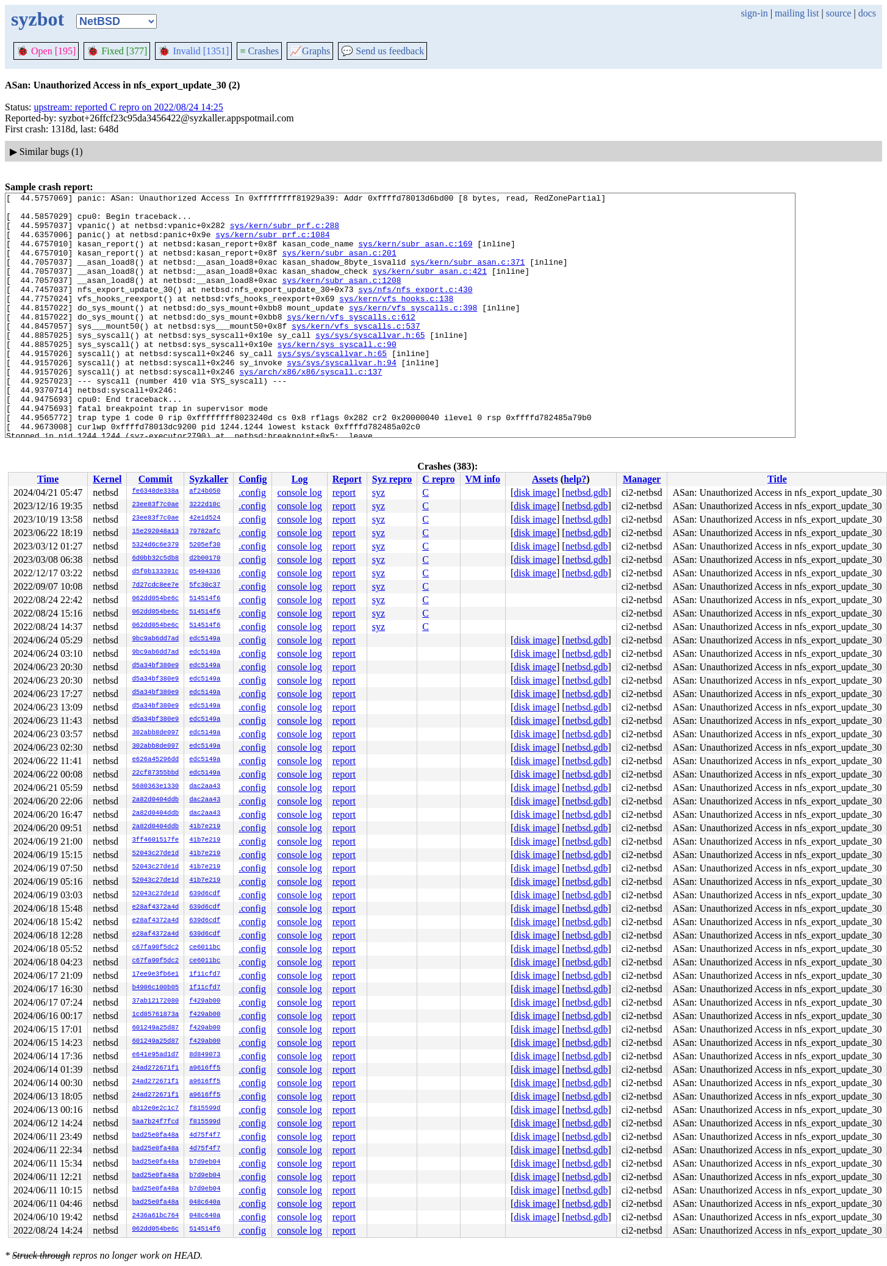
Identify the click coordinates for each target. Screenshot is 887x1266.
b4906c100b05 (155, 988)
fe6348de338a (155, 491)
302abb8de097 (155, 733)
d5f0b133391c (155, 572)
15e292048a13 (155, 532)
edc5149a (204, 639)
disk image (535, 492)
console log (299, 492)
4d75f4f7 (204, 1135)
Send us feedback (382, 51)
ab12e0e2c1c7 (155, 1108)
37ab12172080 (155, 1001)
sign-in (754, 13)
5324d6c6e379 (155, 545)
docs (867, 13)
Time (48, 479)
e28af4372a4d (155, 907)
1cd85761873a (155, 1014)
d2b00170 (204, 558)
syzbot (37, 19)
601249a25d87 (155, 1028)
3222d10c (204, 505)
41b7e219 (204, 827)
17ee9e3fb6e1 (155, 974)
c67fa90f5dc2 (155, 947)
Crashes (259, 51)
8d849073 (204, 1055)
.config (252, 492)
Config (253, 479)
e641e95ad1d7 (155, 1055)
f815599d (204, 1108)
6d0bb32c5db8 (155, 558)
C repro (438, 479)
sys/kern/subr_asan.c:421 (430, 287)
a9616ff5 (204, 1068)
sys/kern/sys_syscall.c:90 (337, 375)
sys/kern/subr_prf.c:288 (284, 232)
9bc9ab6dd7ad (155, 639)
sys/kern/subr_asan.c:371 (468, 276)
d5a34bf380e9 (155, 666)
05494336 (204, 572)
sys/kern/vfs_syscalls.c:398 (413, 331)
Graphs (310, 51)
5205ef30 (204, 545)
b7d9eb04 (204, 1162)
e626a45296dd (155, 760)
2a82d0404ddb (155, 800)
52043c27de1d (155, 853)
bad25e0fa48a (155, 1135)
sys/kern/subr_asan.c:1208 (341, 298)
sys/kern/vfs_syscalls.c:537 (356, 353)
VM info (482, 479)
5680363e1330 (155, 786)
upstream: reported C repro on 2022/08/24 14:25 (128, 107)
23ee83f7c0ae (155, 505)
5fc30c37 (204, 585)
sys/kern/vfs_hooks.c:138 (396, 320)
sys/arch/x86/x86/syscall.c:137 (310, 407)
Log (300, 479)
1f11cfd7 (204, 974)
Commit (155, 479)
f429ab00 (204, 1001)
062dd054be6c (155, 599)
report (344, 492)
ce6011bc (204, 947)
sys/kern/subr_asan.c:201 (339, 265)
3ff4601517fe (155, 840)
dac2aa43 (204, 786)
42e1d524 (204, 518)
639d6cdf (204, 894)
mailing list (797, 13)
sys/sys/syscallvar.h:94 (341, 397)
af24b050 (204, 491)
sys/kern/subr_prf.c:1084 (272, 243)
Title (777, 479)
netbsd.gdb (587, 492)
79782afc (204, 532)
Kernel (107, 479)
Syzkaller (208, 479)
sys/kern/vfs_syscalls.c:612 (351, 342)
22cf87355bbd (155, 773)
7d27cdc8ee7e (155, 585)
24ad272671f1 (155, 1068)
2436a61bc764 (155, 1216)
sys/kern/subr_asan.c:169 (415, 254)
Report (347, 479)
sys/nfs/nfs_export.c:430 (415, 309)
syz (378, 492)
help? (575, 479)
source (839, 13)
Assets (545, 479)
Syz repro (392, 479)
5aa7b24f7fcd (155, 1122)
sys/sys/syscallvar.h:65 (370, 364)
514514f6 (204, 599)
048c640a (204, 1202)
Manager (642, 479)
